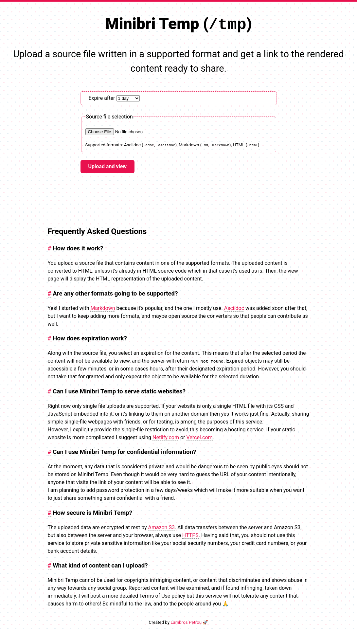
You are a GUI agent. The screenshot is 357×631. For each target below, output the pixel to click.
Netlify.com (165, 437)
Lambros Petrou (186, 622)
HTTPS (190, 535)
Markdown (102, 308)
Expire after (114, 98)
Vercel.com (199, 437)
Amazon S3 (161, 527)
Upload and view (107, 166)
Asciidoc (234, 308)
